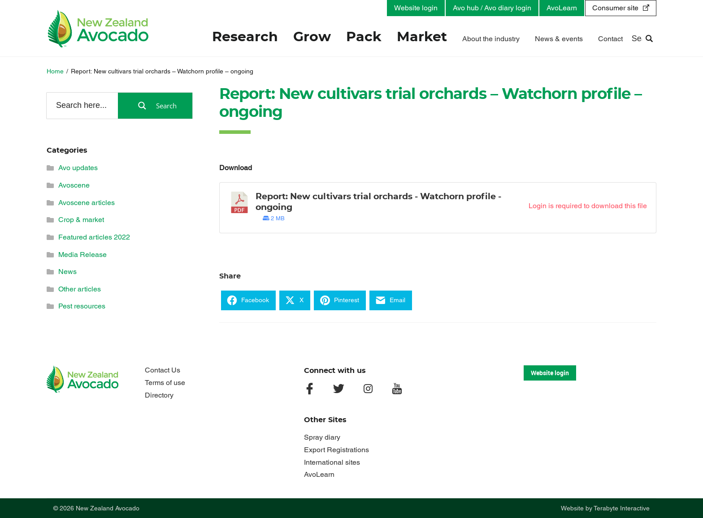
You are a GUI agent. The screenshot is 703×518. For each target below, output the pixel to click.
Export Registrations (336, 449)
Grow (312, 37)
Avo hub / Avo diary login (492, 8)
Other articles (79, 289)
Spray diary (322, 437)
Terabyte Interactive (622, 508)
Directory (159, 395)
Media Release (82, 254)
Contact (610, 39)
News (67, 271)
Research (245, 37)
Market (422, 37)
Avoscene (74, 185)
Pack (364, 37)
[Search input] (82, 105)
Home (55, 71)
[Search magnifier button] (155, 106)
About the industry (491, 39)
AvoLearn (562, 8)
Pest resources (81, 306)
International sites (332, 462)
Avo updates (78, 167)
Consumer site (615, 8)
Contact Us (162, 370)
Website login (416, 8)
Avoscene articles (86, 202)
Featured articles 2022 (94, 237)
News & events (559, 39)
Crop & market (81, 219)
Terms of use (165, 382)
